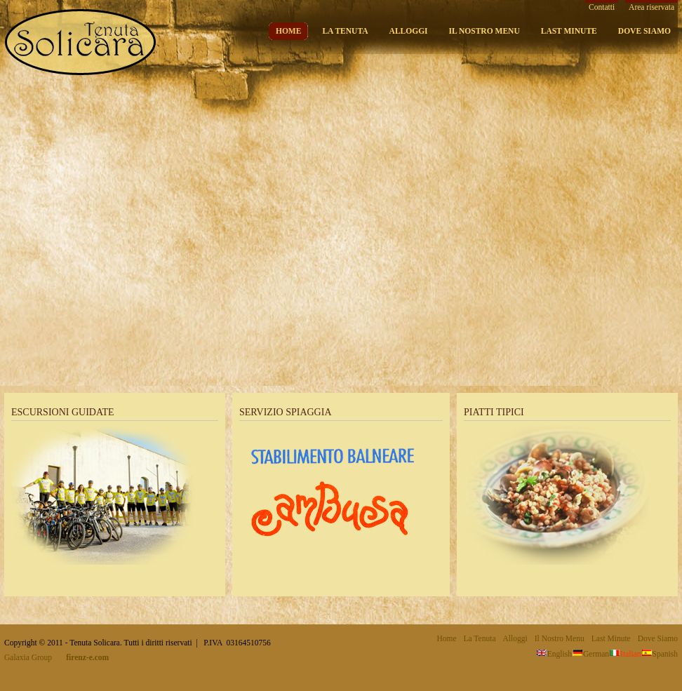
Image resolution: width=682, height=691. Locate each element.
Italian (625, 654)
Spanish (659, 654)
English (554, 654)
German (590, 654)
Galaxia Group (28, 657)
